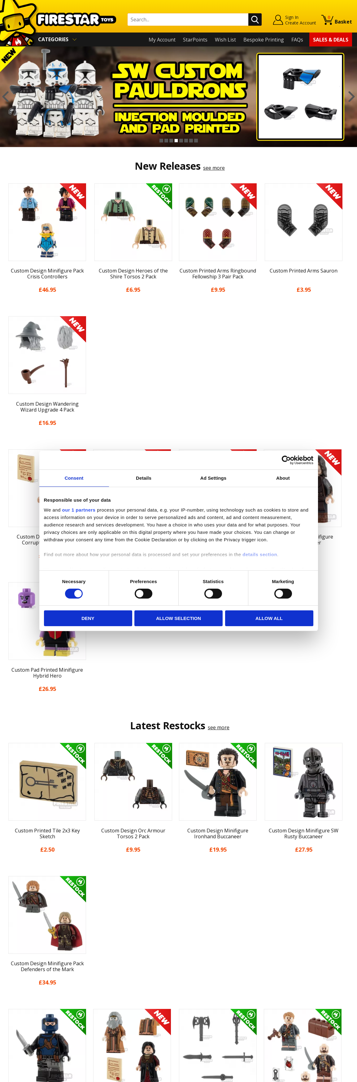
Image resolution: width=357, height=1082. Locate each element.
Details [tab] (143, 478)
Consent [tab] (74, 478)
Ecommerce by (329, 1074)
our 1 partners (79, 509)
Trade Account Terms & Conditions (132, 1007)
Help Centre (106, 950)
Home (12, 940)
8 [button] (196, 140)
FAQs (297, 39)
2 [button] (166, 140)
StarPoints (195, 39)
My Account (162, 39)
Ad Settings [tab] (213, 478)
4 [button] (176, 140)
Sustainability (20, 1021)
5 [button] (181, 140)
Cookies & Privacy (25, 1003)
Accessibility (19, 1012)
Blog (10, 976)
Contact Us (104, 940)
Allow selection (178, 618)
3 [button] (171, 140)
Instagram (222, 965)
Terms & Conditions (28, 994)
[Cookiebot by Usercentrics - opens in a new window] (286, 460)
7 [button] (191, 140)
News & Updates (24, 967)
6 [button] (186, 140)
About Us (16, 958)
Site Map (15, 1030)
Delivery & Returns (26, 985)
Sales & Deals (330, 39)
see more (214, 167)
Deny (87, 618)
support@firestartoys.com (122, 971)
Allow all (269, 618)
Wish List (225, 39)
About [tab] (283, 478)
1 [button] (161, 140)
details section (259, 554)
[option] (178, 96)
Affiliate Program (111, 1017)
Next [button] (351, 96)
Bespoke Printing (263, 39)
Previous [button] (5, 96)
